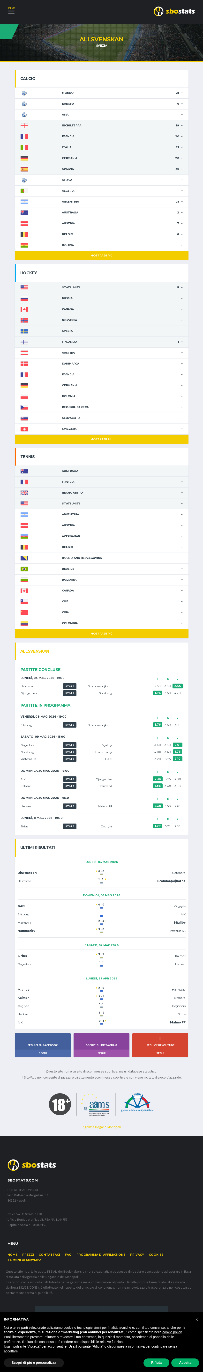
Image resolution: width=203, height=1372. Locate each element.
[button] (197, 1319)
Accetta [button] (185, 1363)
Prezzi (28, 1262)
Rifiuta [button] (156, 1363)
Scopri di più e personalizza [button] (34, 1363)
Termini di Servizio (24, 1267)
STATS (69, 686)
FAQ (68, 1262)
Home (12, 1262)
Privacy (137, 1262)
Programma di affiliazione (100, 1262)
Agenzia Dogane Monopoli (101, 1134)
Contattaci (49, 1262)
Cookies (156, 1262)
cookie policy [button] (171, 1332)
